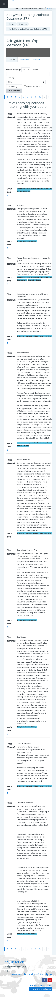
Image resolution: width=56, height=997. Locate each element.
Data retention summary (41, 985)
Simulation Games (23, 191)
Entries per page (13, 69)
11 (48, 97)
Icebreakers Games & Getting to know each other (34, 336)
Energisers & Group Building (26, 241)
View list (12, 59)
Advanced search (34, 86)
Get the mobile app (41, 989)
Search (36, 59)
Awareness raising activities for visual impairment (34, 189)
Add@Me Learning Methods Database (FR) (28, 29)
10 (40, 97)
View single (24, 59)
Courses (23, 24)
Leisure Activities (23, 446)
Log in (48, 8)
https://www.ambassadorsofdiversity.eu (28, 974)
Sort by (11, 77)
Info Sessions (22, 280)
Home (12, 24)
